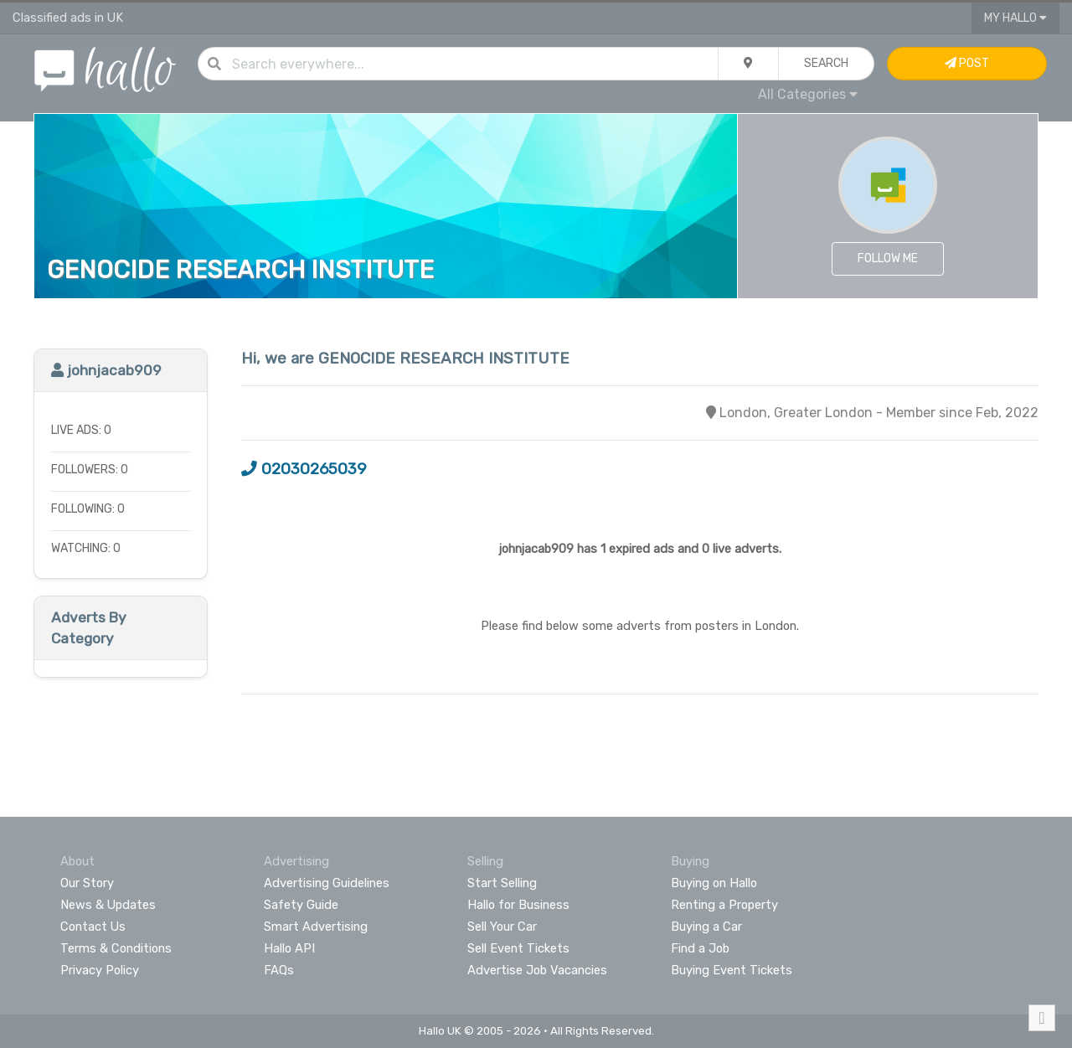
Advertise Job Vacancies (537, 970)
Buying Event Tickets (731, 970)
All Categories (808, 94)
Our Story (87, 883)
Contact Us (93, 926)
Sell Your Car (502, 926)
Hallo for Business (518, 904)
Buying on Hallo (714, 883)
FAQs (279, 970)
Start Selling (502, 883)
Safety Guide (301, 904)
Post (967, 63)
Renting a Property (724, 904)
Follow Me (888, 258)
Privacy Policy (99, 970)
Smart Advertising (316, 926)
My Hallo (1015, 18)
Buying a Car (706, 926)
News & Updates (108, 904)
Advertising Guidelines (326, 883)
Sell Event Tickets (518, 948)
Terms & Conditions (116, 948)
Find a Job (700, 948)
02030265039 (304, 469)
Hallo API (289, 948)
